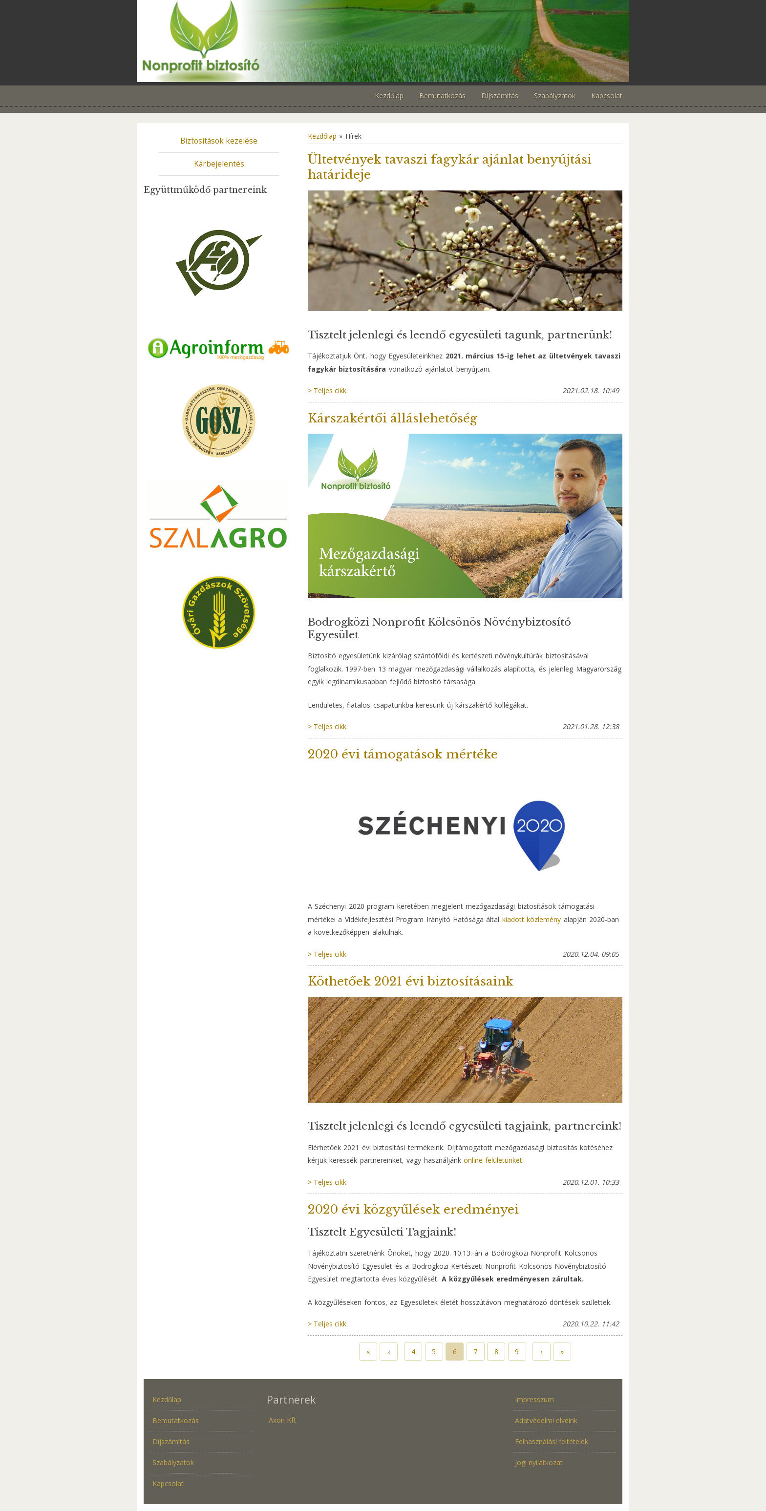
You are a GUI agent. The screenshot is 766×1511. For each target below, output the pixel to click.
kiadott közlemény (533, 919)
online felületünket (493, 1160)
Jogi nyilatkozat (539, 1462)
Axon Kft (282, 1420)
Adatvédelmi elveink (546, 1420)
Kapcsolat (168, 1483)
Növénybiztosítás (383, 41)
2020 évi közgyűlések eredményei (413, 1209)
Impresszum (534, 1399)
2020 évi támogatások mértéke (403, 754)
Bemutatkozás (175, 1420)
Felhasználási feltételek (551, 1441)
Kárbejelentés (219, 164)
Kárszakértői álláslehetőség (392, 418)
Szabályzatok (173, 1462)
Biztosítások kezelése (218, 141)
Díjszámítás (171, 1441)
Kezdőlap (322, 136)
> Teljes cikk (327, 390)
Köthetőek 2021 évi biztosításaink (410, 981)
